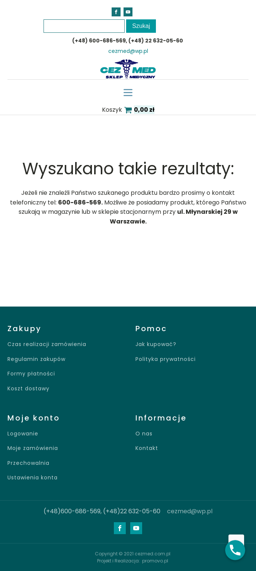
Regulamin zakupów (36, 359)
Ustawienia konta (32, 477)
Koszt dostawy (28, 388)
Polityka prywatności (165, 359)
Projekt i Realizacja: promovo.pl (132, 561)
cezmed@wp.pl (128, 51)
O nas (144, 434)
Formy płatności (31, 374)
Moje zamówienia (32, 448)
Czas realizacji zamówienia (46, 344)
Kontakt (146, 448)
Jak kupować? (155, 344)
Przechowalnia (28, 463)
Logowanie (22, 434)
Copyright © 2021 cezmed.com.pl (132, 554)
